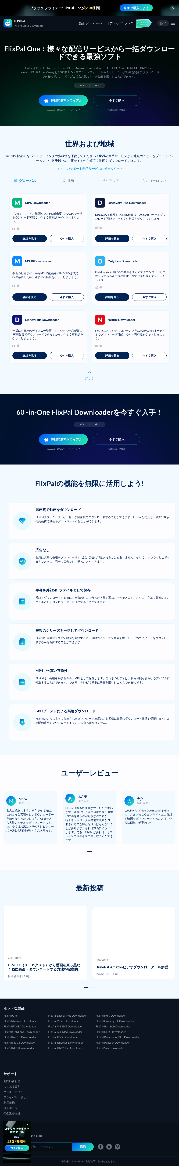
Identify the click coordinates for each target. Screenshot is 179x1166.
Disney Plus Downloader (42, 320)
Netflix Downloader (121, 320)
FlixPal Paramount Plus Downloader (117, 1037)
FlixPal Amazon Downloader (20, 1021)
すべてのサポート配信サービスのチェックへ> (89, 168)
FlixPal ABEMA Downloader (65, 1031)
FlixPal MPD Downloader (18, 1048)
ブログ (129, 23)
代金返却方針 (11, 1113)
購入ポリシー (11, 1108)
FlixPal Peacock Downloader (112, 1042)
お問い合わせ (11, 1081)
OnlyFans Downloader (123, 261)
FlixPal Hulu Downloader (110, 1015)
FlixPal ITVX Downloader (63, 1037)
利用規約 (9, 1102)
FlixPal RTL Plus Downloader (65, 1042)
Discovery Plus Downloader (127, 203)
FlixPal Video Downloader (64, 1021)
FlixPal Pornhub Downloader (112, 1026)
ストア (108, 23)
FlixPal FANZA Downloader (20, 1026)
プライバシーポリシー (17, 1097)
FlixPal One (10, 1015)
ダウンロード (94, 23)
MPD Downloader (37, 203)
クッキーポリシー (14, 1091)
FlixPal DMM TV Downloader (66, 1048)
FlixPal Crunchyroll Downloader (114, 1021)
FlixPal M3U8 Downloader (19, 1042)
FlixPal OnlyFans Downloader (21, 1031)
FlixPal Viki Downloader (109, 1048)
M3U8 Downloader (38, 261)
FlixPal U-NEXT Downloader (65, 1026)
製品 (81, 23)
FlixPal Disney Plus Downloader (67, 1015)
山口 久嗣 (23, 976)
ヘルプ (118, 23)
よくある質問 (11, 1086)
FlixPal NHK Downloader (110, 1031)
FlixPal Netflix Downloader (19, 1037)
